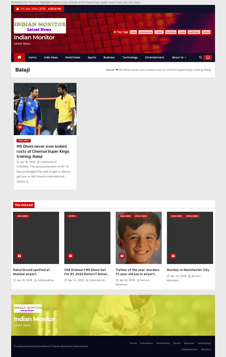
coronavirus (145, 32)
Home (32, 57)
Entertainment (154, 57)
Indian (206, 32)
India (133, 32)
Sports (92, 57)
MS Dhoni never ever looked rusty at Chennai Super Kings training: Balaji (43, 151)
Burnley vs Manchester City (188, 270)
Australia (171, 32)
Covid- (159, 32)
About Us (179, 57)
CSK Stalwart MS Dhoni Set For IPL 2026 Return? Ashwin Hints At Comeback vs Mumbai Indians (87, 276)
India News (51, 57)
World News (72, 57)
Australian (194, 32)
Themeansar (80, 346)
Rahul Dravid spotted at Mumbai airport (31, 272)
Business (109, 57)
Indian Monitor (34, 37)
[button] (200, 57)
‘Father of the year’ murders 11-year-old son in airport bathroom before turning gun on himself (138, 276)
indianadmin (47, 162)
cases (182, 32)
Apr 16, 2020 (28, 162)
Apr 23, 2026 (25, 280)
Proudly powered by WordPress (32, 346)
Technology (130, 57)
